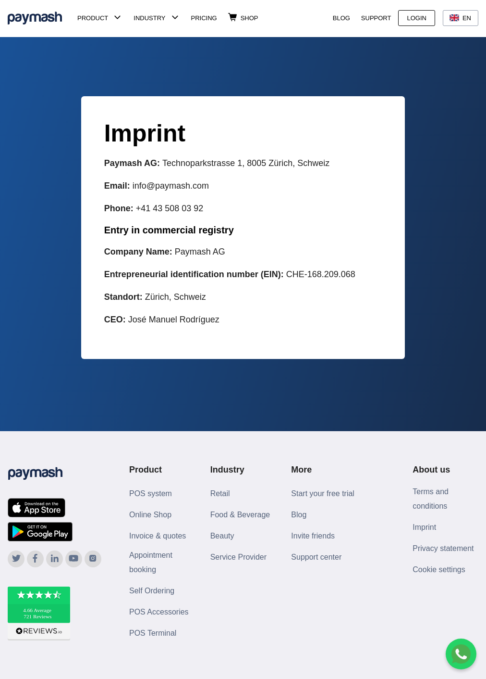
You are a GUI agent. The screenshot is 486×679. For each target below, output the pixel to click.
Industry (149, 18)
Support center (316, 557)
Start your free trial (322, 493)
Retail (220, 493)
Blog (341, 18)
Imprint (424, 527)
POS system (150, 493)
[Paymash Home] (40, 18)
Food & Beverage (240, 515)
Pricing (204, 18)
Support (376, 18)
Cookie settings (439, 569)
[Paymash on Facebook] (35, 559)
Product (92, 18)
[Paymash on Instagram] (93, 559)
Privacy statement (443, 548)
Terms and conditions (431, 498)
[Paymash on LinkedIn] (54, 559)
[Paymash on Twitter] (16, 559)
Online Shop (150, 515)
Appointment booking (150, 562)
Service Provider (238, 557)
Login (416, 18)
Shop (249, 18)
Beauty (222, 536)
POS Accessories (159, 612)
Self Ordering (151, 591)
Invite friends (313, 536)
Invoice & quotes (157, 536)
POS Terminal (152, 633)
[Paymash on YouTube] (73, 559)
